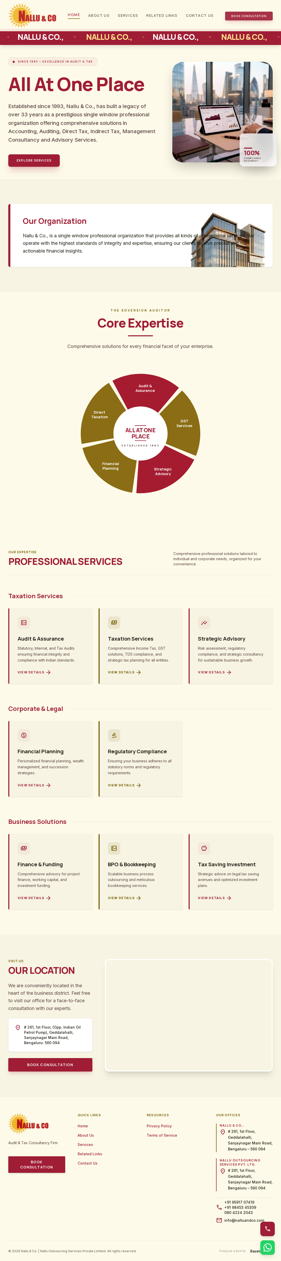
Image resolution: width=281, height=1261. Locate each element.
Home (74, 14)
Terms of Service (162, 1135)
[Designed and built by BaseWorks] (246, 1251)
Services (128, 15)
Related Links (161, 15)
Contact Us (200, 15)
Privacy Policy (159, 1126)
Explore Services (34, 160)
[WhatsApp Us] (267, 1247)
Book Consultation (249, 16)
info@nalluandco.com (244, 1220)
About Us (98, 15)
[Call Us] (267, 1229)
